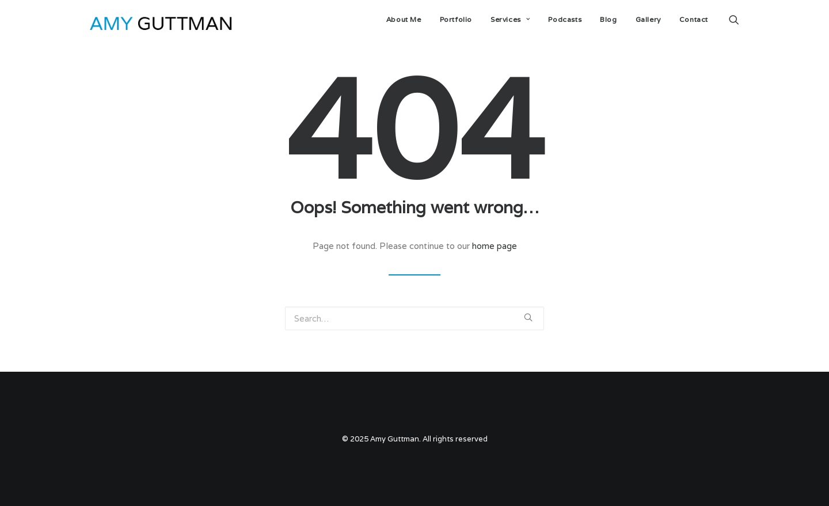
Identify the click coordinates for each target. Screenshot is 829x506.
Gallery (648, 19)
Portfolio (456, 19)
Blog (608, 19)
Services (510, 19)
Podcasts (564, 19)
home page (494, 245)
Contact (693, 19)
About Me (403, 19)
